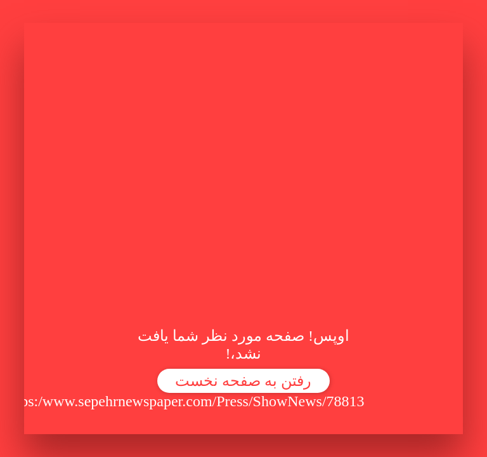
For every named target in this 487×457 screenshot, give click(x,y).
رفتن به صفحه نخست (243, 381)
